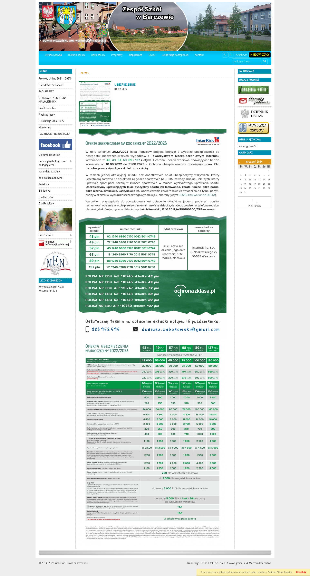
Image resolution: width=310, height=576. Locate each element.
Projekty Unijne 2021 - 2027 (55, 78)
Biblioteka (44, 190)
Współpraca (135, 54)
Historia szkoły (76, 54)
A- (225, 54)
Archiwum (241, 54)
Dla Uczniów (46, 197)
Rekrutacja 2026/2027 (51, 120)
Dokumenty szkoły (49, 154)
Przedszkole (46, 235)
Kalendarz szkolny (49, 171)
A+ (231, 54)
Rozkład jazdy (47, 114)
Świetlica (44, 184)
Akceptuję (301, 572)
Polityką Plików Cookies (280, 572)
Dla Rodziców (46, 203)
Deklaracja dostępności (175, 54)
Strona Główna (53, 54)
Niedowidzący (259, 54)
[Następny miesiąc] (269, 161)
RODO (151, 54)
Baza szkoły (98, 54)
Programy (117, 54)
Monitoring (45, 127)
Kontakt (199, 54)
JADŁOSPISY (46, 91)
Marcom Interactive (260, 563)
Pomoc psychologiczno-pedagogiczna (52, 163)
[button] (70, 79)
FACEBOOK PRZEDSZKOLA (54, 133)
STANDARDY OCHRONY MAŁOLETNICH (53, 99)
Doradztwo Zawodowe (51, 85)
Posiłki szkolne (47, 108)
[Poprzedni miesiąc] (239, 161)
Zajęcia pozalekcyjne (50, 177)
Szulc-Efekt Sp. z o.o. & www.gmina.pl (223, 563)
